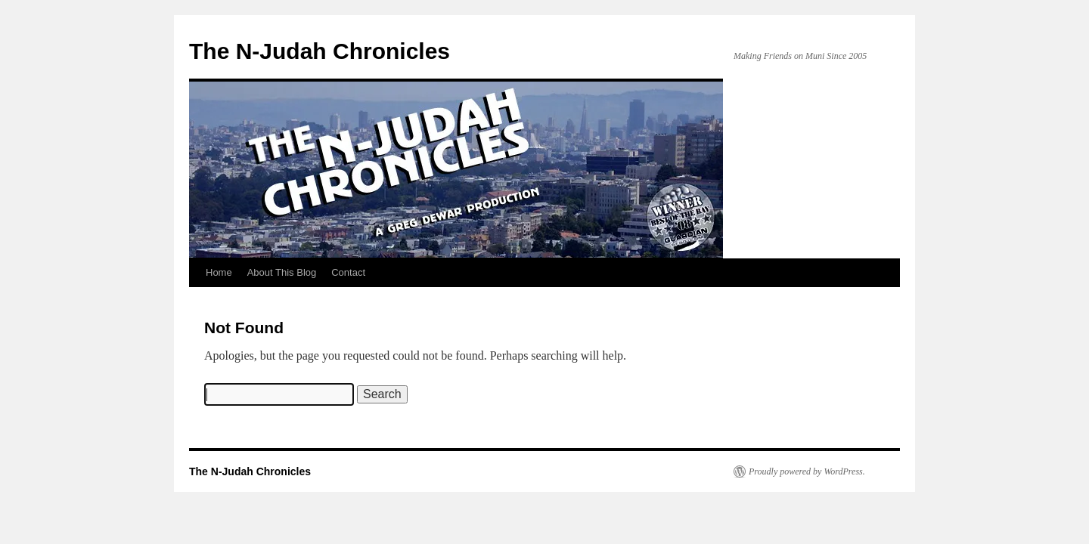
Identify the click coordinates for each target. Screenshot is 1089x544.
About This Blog (282, 272)
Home (219, 272)
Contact (348, 272)
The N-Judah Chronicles (319, 51)
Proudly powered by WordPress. (807, 471)
